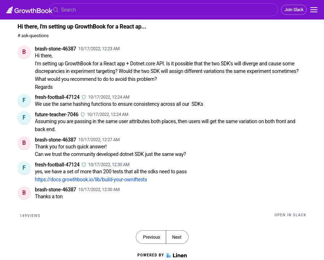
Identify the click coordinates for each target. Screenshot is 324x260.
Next (176, 237)
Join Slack (293, 9)
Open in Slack (291, 215)
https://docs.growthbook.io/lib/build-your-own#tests (91, 179)
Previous (151, 237)
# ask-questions (33, 35)
